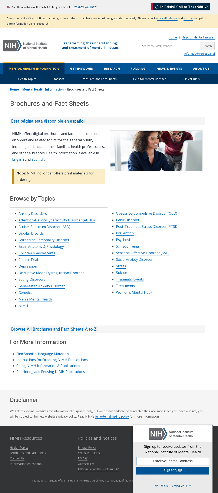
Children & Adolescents (37, 253)
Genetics (25, 292)
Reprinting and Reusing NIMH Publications (50, 371)
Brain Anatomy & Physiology (41, 246)
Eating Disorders (32, 279)
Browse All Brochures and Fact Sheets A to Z (54, 329)
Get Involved (81, 68)
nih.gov (188, 18)
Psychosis (124, 239)
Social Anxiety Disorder (134, 259)
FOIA (82, 458)
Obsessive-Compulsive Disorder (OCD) (146, 213)
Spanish (38, 159)
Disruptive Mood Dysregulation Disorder (51, 273)
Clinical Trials (191, 79)
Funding (138, 68)
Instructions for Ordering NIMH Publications (52, 359)
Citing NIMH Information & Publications (48, 365)
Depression (28, 266)
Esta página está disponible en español (48, 121)
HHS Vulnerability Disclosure (98, 469)
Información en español (199, 53)
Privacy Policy (87, 447)
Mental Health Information (34, 68)
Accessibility (86, 464)
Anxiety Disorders (33, 213)
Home (173, 37)
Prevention (125, 233)
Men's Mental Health (35, 299)
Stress (121, 266)
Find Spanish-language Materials (42, 353)
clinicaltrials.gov (167, 18)
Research (112, 68)
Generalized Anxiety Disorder (42, 286)
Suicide (121, 272)
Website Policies (89, 453)
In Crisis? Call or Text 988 (181, 6)
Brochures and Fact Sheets (99, 79)
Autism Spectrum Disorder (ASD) (44, 226)
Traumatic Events (130, 279)
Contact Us (17, 458)
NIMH (23, 305)
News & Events (169, 68)
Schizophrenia (127, 246)
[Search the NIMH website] (170, 46)
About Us (201, 68)
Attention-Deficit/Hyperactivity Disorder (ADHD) (57, 220)
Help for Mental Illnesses (198, 37)
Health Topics (27, 79)
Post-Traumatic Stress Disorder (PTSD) (147, 226)
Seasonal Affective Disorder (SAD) (142, 253)
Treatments (125, 285)
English (18, 159)
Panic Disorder (127, 220)
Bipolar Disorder (32, 233)
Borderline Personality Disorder (44, 240)
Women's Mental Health (135, 292)
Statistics (58, 79)
